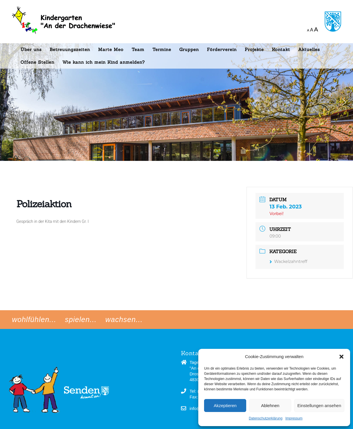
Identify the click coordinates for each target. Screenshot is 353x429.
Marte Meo (111, 49)
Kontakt (281, 49)
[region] (176, 80)
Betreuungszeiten (70, 49)
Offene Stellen (37, 62)
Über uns (31, 49)
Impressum (293, 418)
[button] (341, 357)
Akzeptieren (225, 405)
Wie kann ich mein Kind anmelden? (103, 62)
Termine (161, 49)
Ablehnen (270, 405)
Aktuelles (309, 49)
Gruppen (189, 49)
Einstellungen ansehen (319, 405)
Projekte (254, 49)
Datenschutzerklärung (266, 418)
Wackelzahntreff (288, 261)
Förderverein (222, 49)
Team (138, 49)
